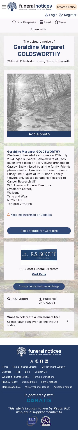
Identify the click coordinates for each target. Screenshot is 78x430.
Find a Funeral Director (25, 366)
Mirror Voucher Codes (37, 387)
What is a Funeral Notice (15, 377)
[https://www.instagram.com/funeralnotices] (36, 361)
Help (18, 371)
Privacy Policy (9, 382)
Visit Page (39, 274)
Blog (27, 371)
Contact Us (41, 371)
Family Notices (49, 382)
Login (51, 15)
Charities (6, 371)
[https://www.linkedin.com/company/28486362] (46, 361)
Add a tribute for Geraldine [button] (39, 231)
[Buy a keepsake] (24, 22)
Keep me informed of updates (29, 215)
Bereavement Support (53, 366)
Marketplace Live (11, 387)
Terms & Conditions (43, 377)
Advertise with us (63, 387)
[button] (66, 7)
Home (5, 366)
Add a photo (39, 134)
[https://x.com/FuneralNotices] (31, 361)
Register (67, 15)
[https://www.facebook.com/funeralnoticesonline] (41, 361)
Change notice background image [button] (39, 286)
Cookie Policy (29, 382)
